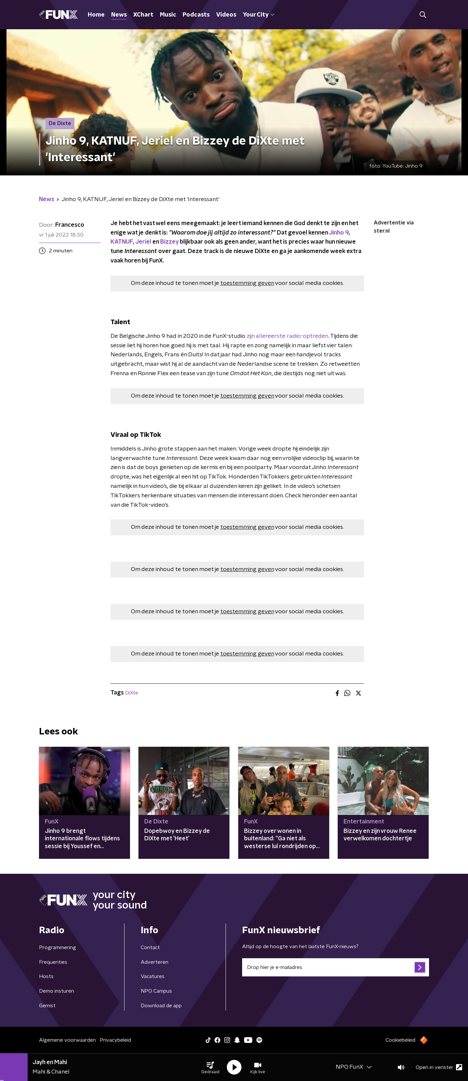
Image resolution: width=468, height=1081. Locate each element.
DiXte (131, 692)
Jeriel (143, 242)
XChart (143, 15)
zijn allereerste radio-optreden (287, 336)
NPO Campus (156, 991)
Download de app (161, 1005)
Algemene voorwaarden (67, 1040)
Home (96, 15)
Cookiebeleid (400, 1040)
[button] (210, 1067)
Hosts (46, 976)
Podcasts (196, 15)
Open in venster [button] (439, 1067)
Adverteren (154, 962)
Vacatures (152, 976)
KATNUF (121, 242)
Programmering (57, 947)
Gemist (47, 1005)
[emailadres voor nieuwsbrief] (335, 967)
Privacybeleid (115, 1040)
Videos (226, 15)
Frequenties (53, 962)
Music (168, 15)
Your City (258, 15)
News (119, 15)
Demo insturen (56, 991)
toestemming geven (247, 283)
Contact (150, 947)
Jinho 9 (339, 233)
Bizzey (169, 242)
